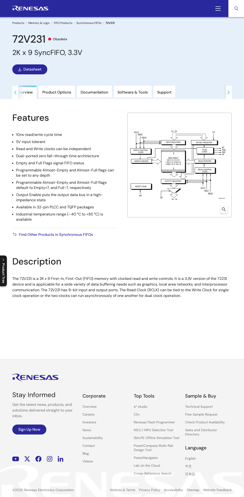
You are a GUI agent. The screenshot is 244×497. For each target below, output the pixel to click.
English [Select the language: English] (190, 458)
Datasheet (29, 69)
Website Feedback (217, 490)
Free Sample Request (201, 414)
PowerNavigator (146, 458)
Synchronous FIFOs (88, 23)
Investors (89, 422)
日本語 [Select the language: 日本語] (190, 474)
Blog (86, 453)
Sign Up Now (29, 429)
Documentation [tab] (94, 92)
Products (18, 23)
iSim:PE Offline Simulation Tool (156, 438)
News (87, 430)
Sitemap (193, 490)
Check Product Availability (205, 422)
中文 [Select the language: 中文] (188, 466)
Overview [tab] (24, 92)
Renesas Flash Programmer (154, 422)
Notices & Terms (122, 490)
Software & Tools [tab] (133, 92)
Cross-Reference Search (153, 473)
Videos (88, 461)
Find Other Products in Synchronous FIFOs (52, 234)
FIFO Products (63, 23)
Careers (89, 414)
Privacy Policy (149, 490)
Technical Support (199, 406)
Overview (90, 406)
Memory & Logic (39, 23)
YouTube (15, 459)
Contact (89, 445)
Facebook (38, 459)
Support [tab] (164, 92)
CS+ (137, 414)
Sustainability (93, 438)
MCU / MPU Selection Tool (153, 430)
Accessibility (173, 490)
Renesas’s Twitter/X (27, 459)
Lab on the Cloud (147, 465)
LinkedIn (60, 459)
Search (236, 8)
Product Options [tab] (56, 92)
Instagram (49, 459)
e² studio (140, 406)
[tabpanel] (122, 224)
